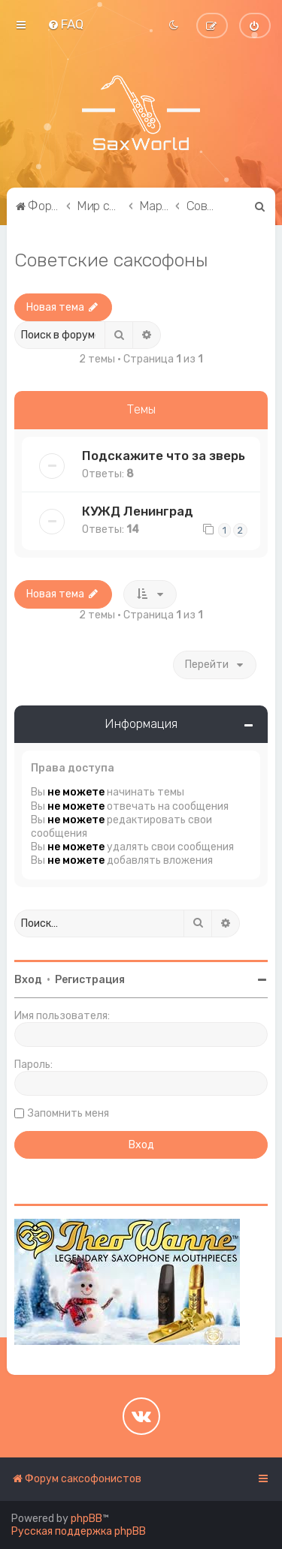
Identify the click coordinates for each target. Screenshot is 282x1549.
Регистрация (90, 979)
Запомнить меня (68, 1113)
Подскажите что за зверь (163, 455)
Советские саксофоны (111, 259)
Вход (28, 979)
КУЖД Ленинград (137, 511)
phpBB (86, 1518)
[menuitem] (65, 24)
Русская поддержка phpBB (78, 1531)
